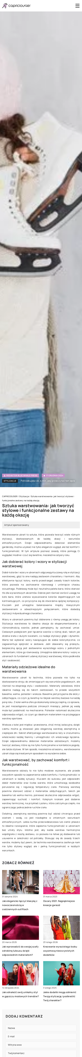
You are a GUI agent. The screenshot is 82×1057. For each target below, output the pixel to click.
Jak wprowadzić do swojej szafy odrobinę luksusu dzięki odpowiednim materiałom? (20, 950)
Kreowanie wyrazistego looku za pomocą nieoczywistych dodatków (60, 950)
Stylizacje (10, 480)
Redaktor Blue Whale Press (21, 476)
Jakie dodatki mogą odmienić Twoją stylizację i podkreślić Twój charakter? (59, 996)
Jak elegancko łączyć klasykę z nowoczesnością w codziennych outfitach (19, 905)
